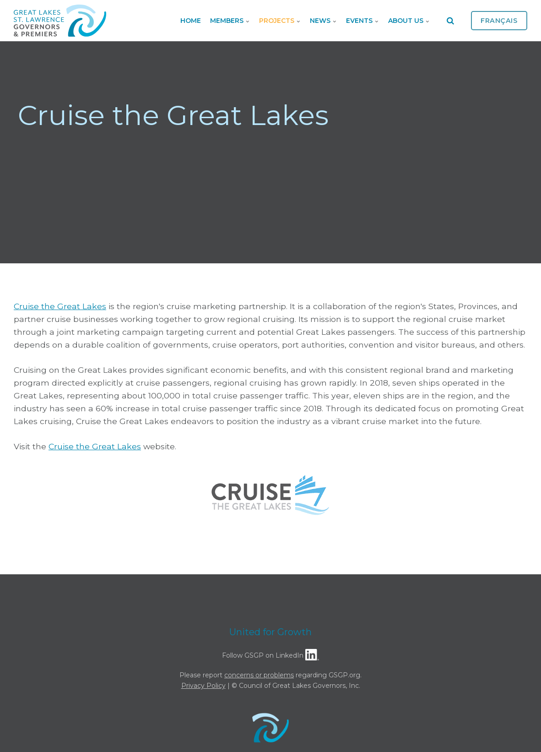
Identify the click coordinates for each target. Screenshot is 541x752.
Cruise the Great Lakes (60, 306)
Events (362, 20)
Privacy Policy (203, 685)
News (323, 20)
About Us (409, 20)
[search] (450, 20)
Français (499, 20)
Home (190, 20)
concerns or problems (259, 675)
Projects (280, 20)
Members (230, 20)
